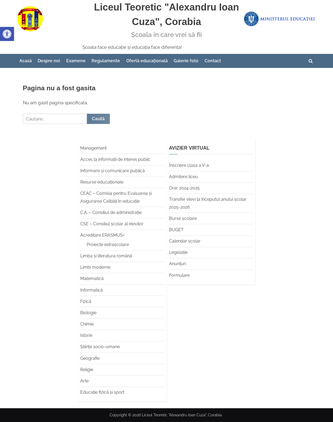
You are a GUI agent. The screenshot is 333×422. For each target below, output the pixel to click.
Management (93, 148)
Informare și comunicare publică (112, 170)
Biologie (88, 312)
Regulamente (106, 60)
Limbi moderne (95, 267)
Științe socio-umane (100, 346)
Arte (84, 380)
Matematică (92, 278)
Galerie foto (186, 60)
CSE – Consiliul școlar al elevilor (111, 223)
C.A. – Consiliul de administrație (111, 212)
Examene (76, 60)
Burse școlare (183, 218)
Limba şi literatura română (106, 255)
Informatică (91, 290)
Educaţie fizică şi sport (102, 392)
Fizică (85, 301)
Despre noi (49, 60)
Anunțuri (177, 263)
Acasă (25, 60)
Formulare (179, 275)
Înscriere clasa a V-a (189, 165)
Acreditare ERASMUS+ (102, 235)
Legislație (178, 252)
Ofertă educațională (147, 60)
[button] (7, 34)
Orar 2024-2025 (184, 188)
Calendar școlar (185, 241)
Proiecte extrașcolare (108, 244)
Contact (213, 60)
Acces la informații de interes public (115, 159)
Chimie (87, 324)
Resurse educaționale (101, 182)
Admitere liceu (183, 176)
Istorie (86, 335)
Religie (86, 369)
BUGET (176, 229)
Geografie (90, 358)
